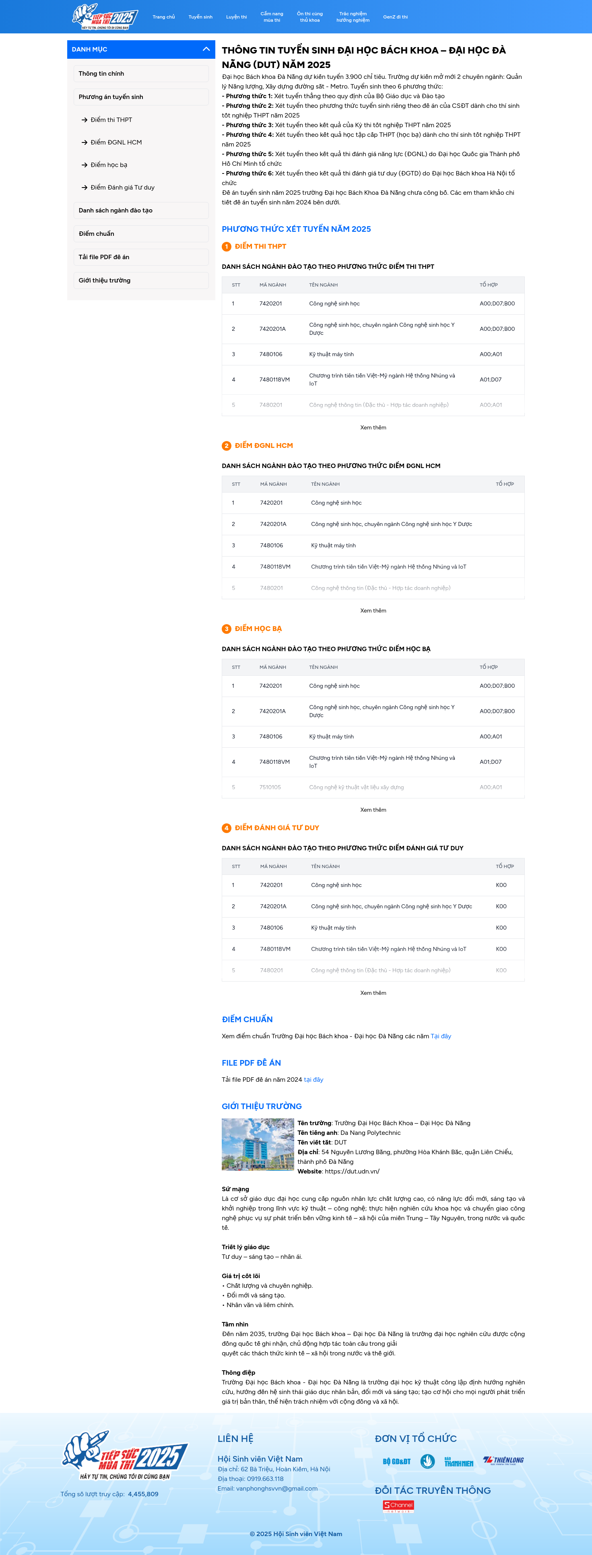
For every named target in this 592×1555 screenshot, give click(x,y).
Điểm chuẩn (96, 233)
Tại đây (441, 1036)
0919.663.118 (265, 1479)
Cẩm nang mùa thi (272, 17)
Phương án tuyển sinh (111, 97)
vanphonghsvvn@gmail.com (277, 1488)
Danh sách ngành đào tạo (116, 210)
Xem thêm (373, 427)
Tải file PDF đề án (104, 257)
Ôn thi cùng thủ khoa (310, 17)
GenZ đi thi (395, 17)
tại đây (314, 1079)
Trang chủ (164, 17)
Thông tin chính (101, 73)
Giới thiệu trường (105, 280)
